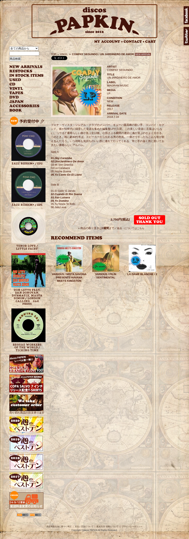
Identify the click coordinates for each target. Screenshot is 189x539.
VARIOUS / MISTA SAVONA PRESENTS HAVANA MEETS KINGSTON (69, 277)
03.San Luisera (60, 197)
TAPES (16, 93)
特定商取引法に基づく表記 (59, 526)
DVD (14, 97)
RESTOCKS (23, 71)
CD (12, 84)
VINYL (16, 88)
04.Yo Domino (60, 200)
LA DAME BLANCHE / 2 (142, 274)
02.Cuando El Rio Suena (66, 194)
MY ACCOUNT (108, 41)
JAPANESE (23, 101)
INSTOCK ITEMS (26, 75)
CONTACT (134, 41)
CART (150, 41)
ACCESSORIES (24, 106)
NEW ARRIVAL (26, 66)
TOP (53, 54)
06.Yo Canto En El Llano (66, 174)
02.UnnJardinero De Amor (67, 161)
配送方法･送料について (107, 526)
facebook (186, 15)
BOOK (15, 110)
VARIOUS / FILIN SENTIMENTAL (105, 276)
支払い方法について (84, 526)
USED (23, 79)
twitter (186, 36)
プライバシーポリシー (132, 526)
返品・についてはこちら (130, 228)
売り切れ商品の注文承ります (26, 411)
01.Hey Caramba (61, 158)
